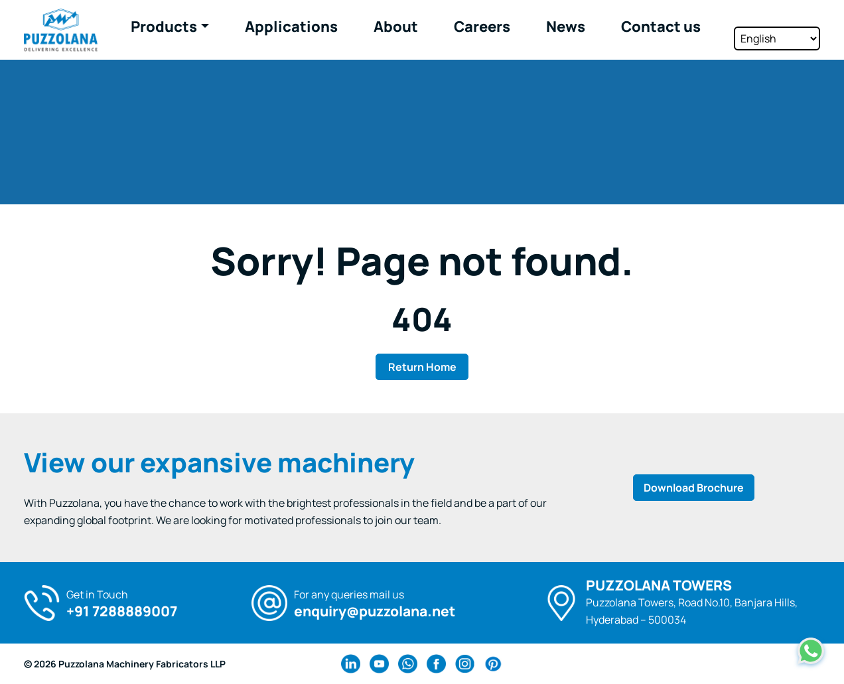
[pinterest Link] (493, 663)
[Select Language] (777, 28)
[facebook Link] (436, 663)
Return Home (422, 367)
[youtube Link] (379, 663)
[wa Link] (407, 663)
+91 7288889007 (121, 611)
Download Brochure (694, 487)
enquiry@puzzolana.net (374, 611)
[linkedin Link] (350, 663)
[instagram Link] (464, 663)
